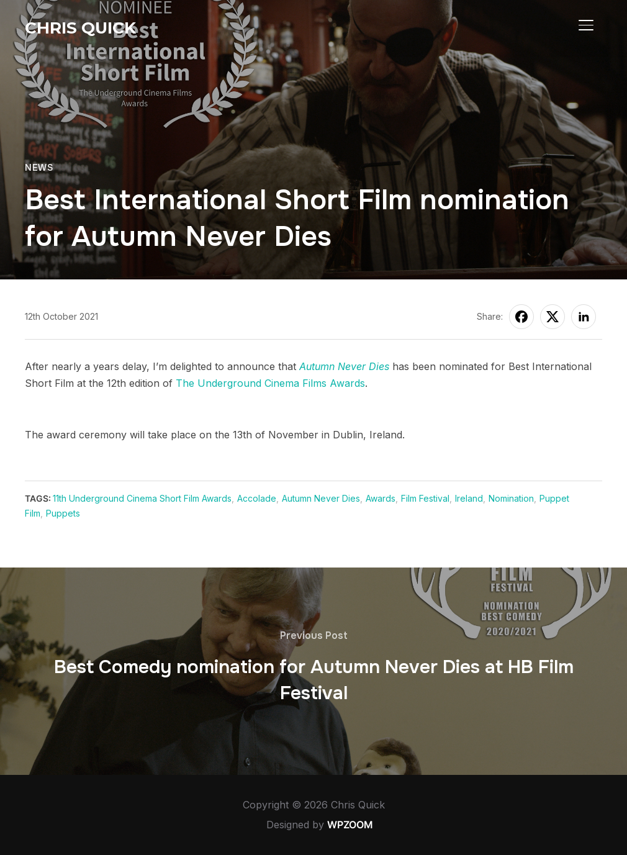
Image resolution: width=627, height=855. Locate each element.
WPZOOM (350, 824)
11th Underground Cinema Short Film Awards (142, 498)
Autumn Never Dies (344, 366)
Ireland (469, 498)
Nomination (511, 498)
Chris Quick (80, 28)
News (39, 167)
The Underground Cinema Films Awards (270, 383)
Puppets (63, 513)
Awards (380, 498)
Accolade (256, 498)
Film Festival (425, 498)
